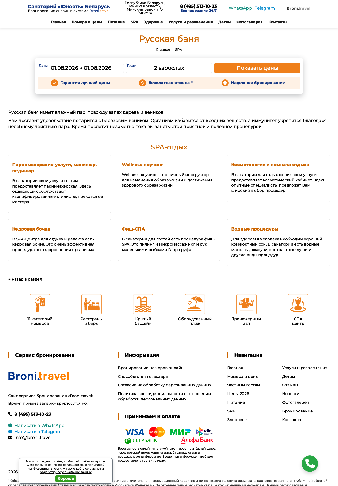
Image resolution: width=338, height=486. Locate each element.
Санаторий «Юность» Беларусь (69, 6)
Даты (43, 65)
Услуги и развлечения (191, 22)
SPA (134, 22)
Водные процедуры (254, 229)
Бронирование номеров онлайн (151, 368)
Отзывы (290, 385)
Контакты (278, 22)
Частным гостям (243, 385)
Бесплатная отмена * (170, 83)
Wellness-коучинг (142, 164)
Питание (116, 22)
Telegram (265, 8)
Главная (58, 22)
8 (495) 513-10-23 (198, 6)
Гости (132, 65)
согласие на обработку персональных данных (72, 470)
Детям (224, 22)
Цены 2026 (238, 394)
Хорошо (66, 478)
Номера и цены (87, 22)
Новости (290, 394)
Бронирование (297, 411)
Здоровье (153, 22)
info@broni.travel (30, 437)
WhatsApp (240, 8)
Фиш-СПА (133, 229)
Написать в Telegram (34, 431)
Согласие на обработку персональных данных (164, 385)
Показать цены (257, 68)
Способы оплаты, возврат (144, 376)
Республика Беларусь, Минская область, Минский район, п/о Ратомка (145, 7)
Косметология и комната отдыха (270, 164)
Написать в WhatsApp (36, 425)
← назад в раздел (25, 279)
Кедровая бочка (31, 229)
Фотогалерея (249, 22)
